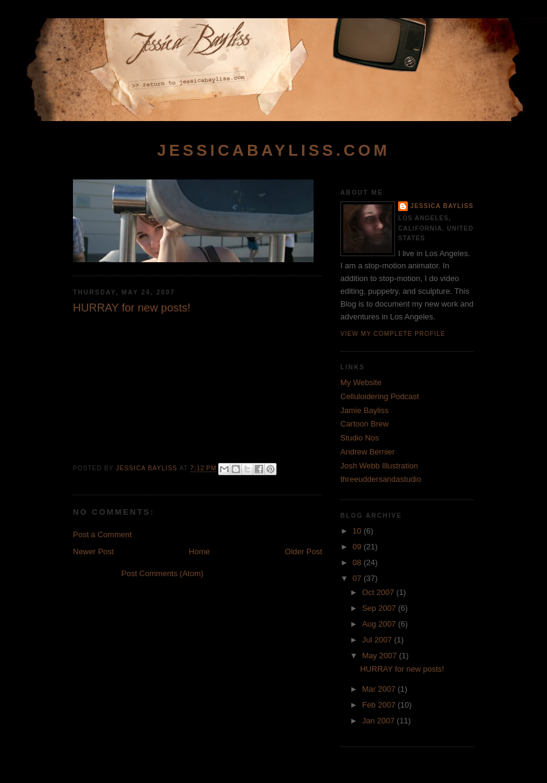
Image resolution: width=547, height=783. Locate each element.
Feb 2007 (380, 704)
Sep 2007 (380, 608)
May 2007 (380, 655)
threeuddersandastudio (380, 479)
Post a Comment (102, 534)
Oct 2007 (379, 592)
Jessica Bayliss (441, 206)
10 (358, 530)
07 (358, 578)
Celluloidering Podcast (379, 396)
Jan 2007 (379, 720)
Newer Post (93, 551)
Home (199, 551)
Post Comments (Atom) (163, 573)
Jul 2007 (378, 639)
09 (358, 546)
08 (358, 562)
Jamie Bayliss (364, 410)
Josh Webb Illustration (379, 465)
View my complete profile (393, 333)
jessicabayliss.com (273, 150)
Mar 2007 (380, 689)
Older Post (303, 551)
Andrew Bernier (367, 451)
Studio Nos (359, 437)
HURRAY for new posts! (402, 668)
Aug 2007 (380, 623)
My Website (361, 382)
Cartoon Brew (364, 423)
